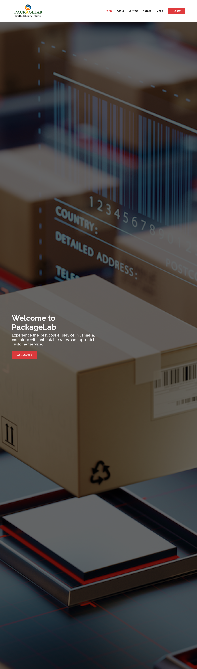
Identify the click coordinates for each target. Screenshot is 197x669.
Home (108, 10)
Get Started (20, 355)
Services (133, 10)
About (120, 10)
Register (176, 10)
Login (160, 10)
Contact (147, 10)
